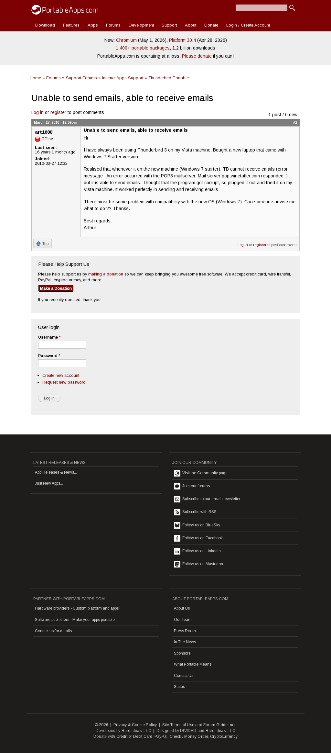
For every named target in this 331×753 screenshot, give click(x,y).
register (58, 112)
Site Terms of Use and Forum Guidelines (199, 725)
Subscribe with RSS (195, 512)
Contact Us (183, 675)
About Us (182, 608)
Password (49, 356)
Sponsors (182, 653)
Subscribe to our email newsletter (207, 499)
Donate (211, 25)
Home (35, 77)
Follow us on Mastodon (198, 564)
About (190, 25)
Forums (113, 25)
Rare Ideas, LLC (136, 730)
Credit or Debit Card (134, 736)
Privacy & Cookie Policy (135, 725)
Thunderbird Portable (168, 77)
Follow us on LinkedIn (197, 551)
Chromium (126, 40)
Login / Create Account (248, 25)
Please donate (197, 56)
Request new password (64, 382)
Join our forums (192, 486)
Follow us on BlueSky (197, 525)
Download (45, 25)
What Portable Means (192, 664)
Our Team (183, 619)
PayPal (161, 736)
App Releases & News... (56, 472)
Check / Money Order (189, 736)
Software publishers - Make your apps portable (75, 619)
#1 (295, 122)
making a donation (105, 274)
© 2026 (101, 725)
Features (71, 25)
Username (49, 337)
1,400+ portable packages (143, 48)
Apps (93, 25)
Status (179, 686)
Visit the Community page (201, 473)
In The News (185, 642)
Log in (37, 112)
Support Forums (81, 77)
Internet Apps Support (122, 77)
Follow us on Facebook (198, 538)
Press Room (185, 631)
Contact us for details (53, 631)
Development (141, 25)
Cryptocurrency (224, 736)
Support (169, 25)
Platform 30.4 (182, 40)
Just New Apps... (49, 483)
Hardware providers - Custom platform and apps (77, 608)
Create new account (60, 375)
